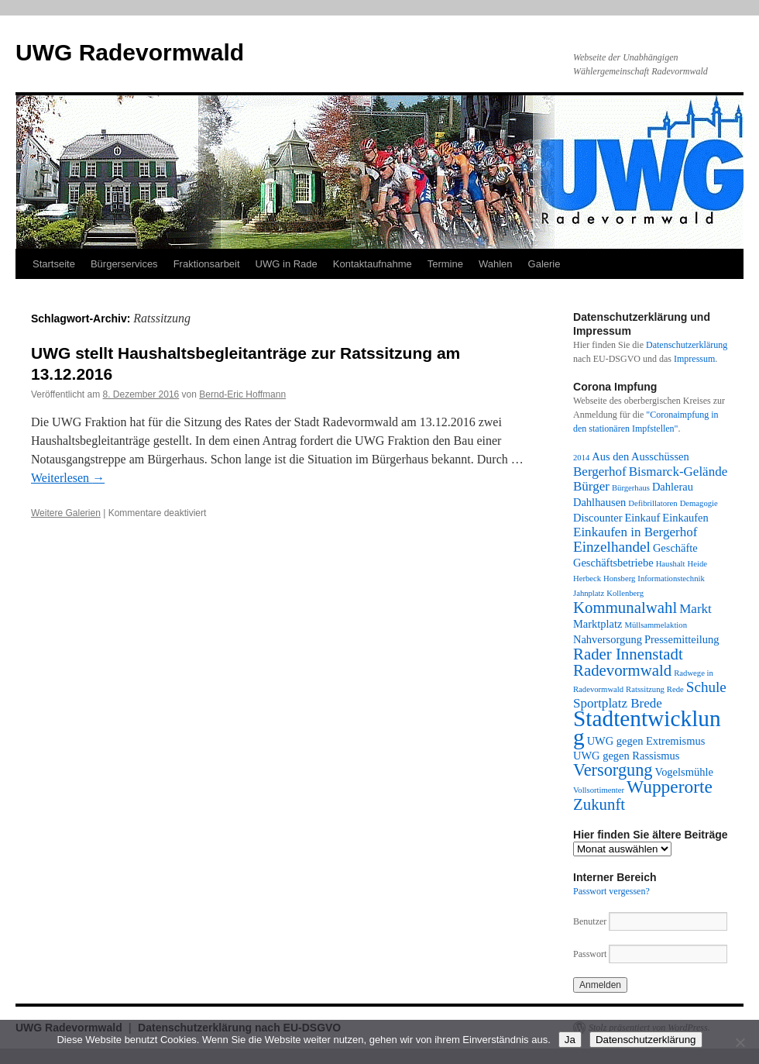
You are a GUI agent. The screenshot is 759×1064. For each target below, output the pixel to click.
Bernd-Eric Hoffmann (242, 394)
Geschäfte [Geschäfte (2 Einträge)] (675, 548)
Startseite (54, 264)
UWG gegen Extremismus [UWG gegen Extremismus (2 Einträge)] (646, 741)
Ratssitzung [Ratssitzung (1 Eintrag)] (645, 689)
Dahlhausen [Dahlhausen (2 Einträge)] (599, 502)
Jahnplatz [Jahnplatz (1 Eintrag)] (588, 593)
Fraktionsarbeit (206, 264)
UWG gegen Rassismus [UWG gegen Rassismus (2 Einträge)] (626, 755)
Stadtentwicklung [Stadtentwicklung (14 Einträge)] (647, 727)
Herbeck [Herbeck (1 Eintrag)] (587, 578)
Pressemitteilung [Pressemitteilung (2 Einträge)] (681, 639)
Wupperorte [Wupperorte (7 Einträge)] (670, 786)
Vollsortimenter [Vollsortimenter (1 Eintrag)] (598, 790)
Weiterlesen (68, 477)
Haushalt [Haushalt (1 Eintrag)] (670, 564)
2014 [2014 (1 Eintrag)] (581, 457)
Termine (445, 264)
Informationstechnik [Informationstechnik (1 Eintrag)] (670, 578)
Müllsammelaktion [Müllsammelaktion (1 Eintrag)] (655, 625)
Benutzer (591, 921)
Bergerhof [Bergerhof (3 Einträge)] (600, 471)
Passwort (589, 954)
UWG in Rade (287, 264)
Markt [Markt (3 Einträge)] (695, 608)
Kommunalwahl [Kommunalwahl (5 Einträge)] (625, 607)
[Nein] (739, 1042)
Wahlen (496, 264)
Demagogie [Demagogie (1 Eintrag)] (699, 503)
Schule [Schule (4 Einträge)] (706, 687)
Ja (570, 1039)
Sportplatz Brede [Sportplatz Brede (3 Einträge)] (617, 703)
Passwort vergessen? (611, 891)
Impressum (694, 358)
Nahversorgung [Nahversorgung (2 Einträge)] (607, 639)
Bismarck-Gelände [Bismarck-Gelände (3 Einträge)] (678, 471)
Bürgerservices (124, 264)
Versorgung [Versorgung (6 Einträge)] (613, 770)
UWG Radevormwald (129, 52)
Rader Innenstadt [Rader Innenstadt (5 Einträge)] (628, 654)
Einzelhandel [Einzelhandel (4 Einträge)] (612, 547)
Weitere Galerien (66, 513)
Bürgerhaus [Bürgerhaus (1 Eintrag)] (631, 488)
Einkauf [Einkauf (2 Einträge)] (643, 517)
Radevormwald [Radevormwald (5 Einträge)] (622, 670)
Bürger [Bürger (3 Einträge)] (591, 486)
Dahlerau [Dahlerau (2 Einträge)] (672, 486)
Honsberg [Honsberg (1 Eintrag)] (619, 578)
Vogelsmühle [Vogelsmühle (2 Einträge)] (684, 772)
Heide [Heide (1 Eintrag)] (697, 564)
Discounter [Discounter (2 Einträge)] (598, 517)
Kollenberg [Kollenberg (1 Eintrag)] (625, 593)
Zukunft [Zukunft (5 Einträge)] (599, 804)
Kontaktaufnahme (372, 264)
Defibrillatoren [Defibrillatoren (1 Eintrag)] (652, 503)
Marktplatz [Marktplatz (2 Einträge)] (597, 624)
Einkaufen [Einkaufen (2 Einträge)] (685, 517)
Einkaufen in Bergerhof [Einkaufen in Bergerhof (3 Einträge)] (635, 532)
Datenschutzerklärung (686, 344)
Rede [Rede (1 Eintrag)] (675, 689)
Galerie (544, 264)
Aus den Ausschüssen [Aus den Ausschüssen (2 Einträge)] (640, 456)
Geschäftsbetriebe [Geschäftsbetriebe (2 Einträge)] (613, 562)
